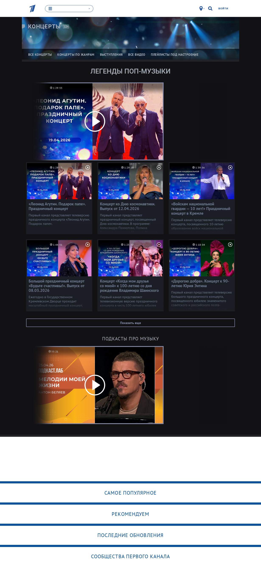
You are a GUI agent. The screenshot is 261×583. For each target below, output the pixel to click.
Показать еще (130, 323)
